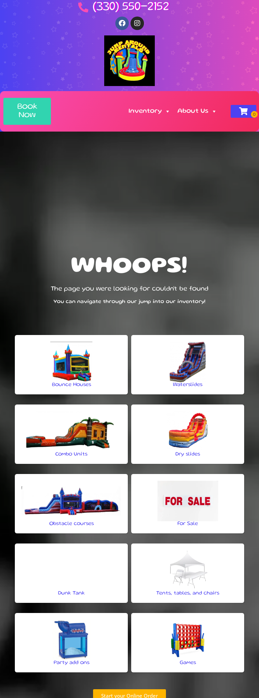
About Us (197, 111)
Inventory (149, 111)
